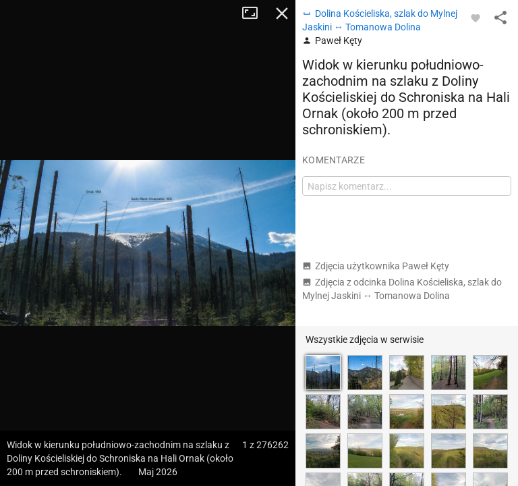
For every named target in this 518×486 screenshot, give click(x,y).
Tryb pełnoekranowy (254, 13)
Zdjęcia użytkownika (375, 266)
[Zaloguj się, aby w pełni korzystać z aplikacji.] (475, 17)
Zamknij (281, 13)
